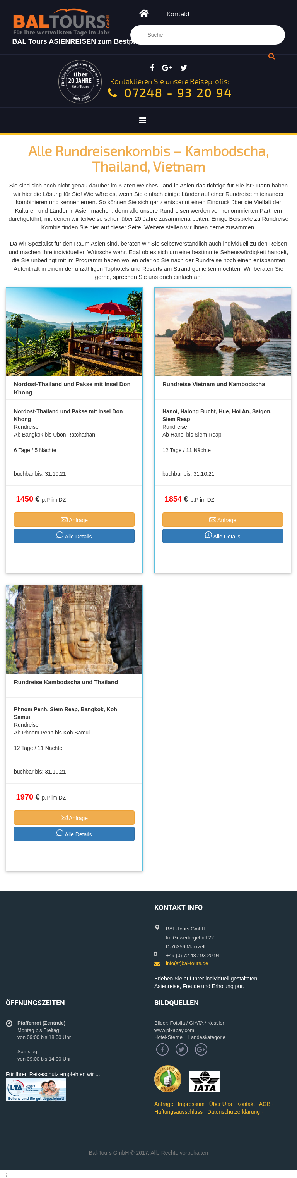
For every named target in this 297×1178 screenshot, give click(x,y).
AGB (265, 1104)
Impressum (191, 1104)
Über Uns (220, 1104)
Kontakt (178, 13)
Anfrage (163, 1104)
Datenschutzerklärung (233, 1112)
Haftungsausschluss (178, 1112)
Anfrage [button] (74, 519)
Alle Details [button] (74, 535)
